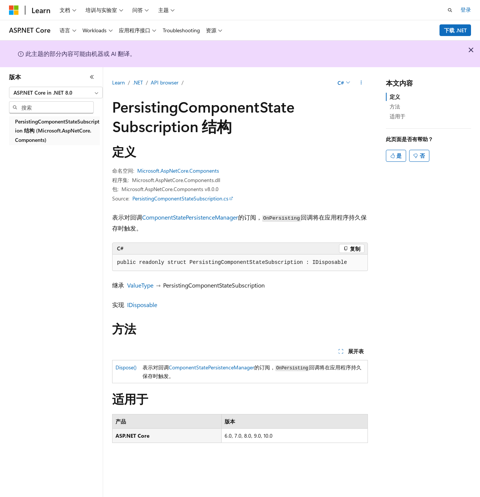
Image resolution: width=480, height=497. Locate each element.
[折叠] (92, 77)
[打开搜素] (450, 10)
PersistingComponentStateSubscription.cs (180, 198)
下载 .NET (455, 30)
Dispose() (126, 367)
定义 (395, 96)
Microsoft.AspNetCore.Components (178, 170)
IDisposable (142, 305)
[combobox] (56, 93)
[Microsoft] (14, 10)
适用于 (397, 116)
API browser (164, 82)
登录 (465, 9)
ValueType (140, 285)
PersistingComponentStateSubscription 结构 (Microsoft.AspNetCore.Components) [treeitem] (57, 130)
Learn (118, 82)
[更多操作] (361, 83)
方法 (395, 106)
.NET (138, 82)
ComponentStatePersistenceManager (190, 217)
